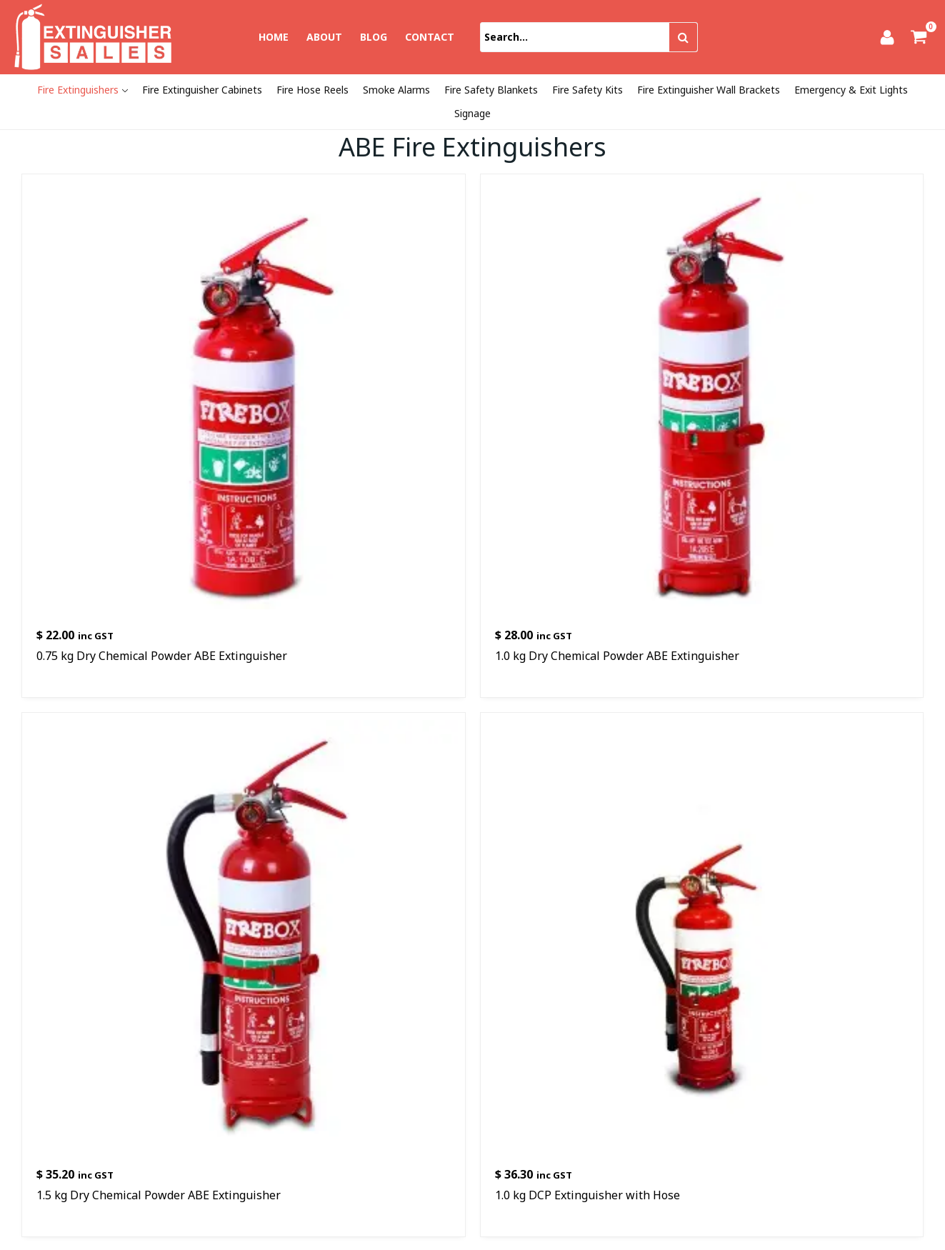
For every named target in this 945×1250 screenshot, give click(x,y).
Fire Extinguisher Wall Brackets (708, 89)
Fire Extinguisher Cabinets (202, 89)
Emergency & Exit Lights (851, 89)
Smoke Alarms (396, 89)
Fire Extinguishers (78, 89)
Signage (472, 113)
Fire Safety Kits (587, 89)
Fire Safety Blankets (491, 89)
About (324, 37)
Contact (429, 37)
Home (274, 37)
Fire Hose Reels (312, 89)
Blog (373, 37)
